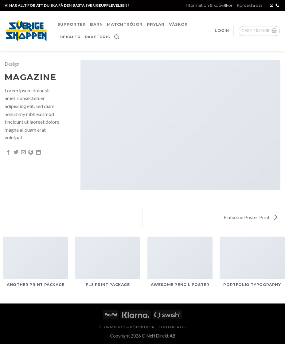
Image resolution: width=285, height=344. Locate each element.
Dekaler (70, 37)
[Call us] (277, 5)
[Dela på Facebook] (8, 152)
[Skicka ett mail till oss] (271, 5)
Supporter (71, 24)
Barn (96, 24)
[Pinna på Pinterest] (30, 152)
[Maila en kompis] (23, 152)
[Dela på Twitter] (16, 152)
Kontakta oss (249, 5)
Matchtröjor (124, 24)
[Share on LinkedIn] (38, 152)
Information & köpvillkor (209, 5)
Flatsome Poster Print (250, 217)
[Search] (116, 37)
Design (12, 64)
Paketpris (97, 37)
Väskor (178, 24)
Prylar (156, 24)
